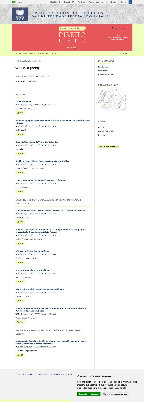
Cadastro (116, 28)
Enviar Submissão (108, 146)
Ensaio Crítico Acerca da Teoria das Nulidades (36, 142)
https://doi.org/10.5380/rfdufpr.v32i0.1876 (38, 183)
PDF (21, 113)
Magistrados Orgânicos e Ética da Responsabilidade (39, 289)
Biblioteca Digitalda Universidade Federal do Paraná (70, 14)
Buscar (122, 53)
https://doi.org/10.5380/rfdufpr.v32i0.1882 (38, 292)
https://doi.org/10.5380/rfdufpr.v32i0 (34, 76)
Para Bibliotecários (105, 74)
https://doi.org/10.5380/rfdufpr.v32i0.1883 (38, 314)
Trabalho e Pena (23, 101)
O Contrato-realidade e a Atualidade (32, 270)
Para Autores (103, 71)
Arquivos (30, 53)
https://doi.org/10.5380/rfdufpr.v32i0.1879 (38, 235)
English (101, 127)
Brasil (16, 2)
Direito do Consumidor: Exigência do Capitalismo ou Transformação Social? (50, 210)
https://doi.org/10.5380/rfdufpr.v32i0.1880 (38, 254)
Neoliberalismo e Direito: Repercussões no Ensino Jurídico (42, 161)
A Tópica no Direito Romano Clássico (32, 251)
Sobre (55, 53)
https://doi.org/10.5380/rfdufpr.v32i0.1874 (38, 145)
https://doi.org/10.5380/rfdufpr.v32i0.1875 (38, 164)
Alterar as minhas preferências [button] (115, 394)
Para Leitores (103, 67)
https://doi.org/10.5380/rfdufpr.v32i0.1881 (38, 273)
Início (18, 61)
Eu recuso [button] (95, 394)
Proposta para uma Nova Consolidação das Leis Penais (40, 180)
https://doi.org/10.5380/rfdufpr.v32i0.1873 (38, 126)
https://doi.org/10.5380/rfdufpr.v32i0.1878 (38, 213)
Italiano (101, 135)
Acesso (125, 28)
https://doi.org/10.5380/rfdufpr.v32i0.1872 (38, 104)
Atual (18, 53)
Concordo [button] (83, 394)
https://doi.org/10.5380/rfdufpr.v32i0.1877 (38, 347)
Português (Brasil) (105, 131)
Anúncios (43, 53)
